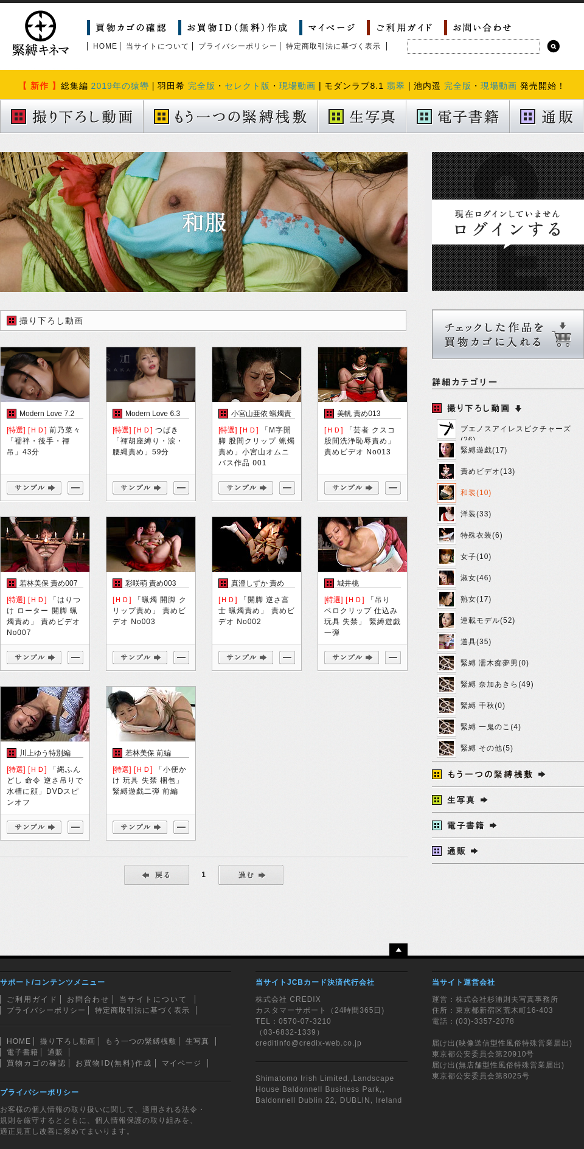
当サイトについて (157, 46)
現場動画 (297, 86)
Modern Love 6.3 (152, 413)
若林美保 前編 (148, 753)
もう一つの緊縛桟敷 (140, 1041)
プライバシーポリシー (237, 46)
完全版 (201, 86)
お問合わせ (88, 999)
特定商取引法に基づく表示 (333, 46)
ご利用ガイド (32, 999)
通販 (55, 1052)
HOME (105, 46)
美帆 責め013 (358, 413)
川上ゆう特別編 (45, 753)
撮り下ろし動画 (68, 1041)
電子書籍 (22, 1052)
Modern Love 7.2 (46, 413)
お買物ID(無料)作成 (113, 1063)
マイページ (181, 1063)
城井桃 (348, 583)
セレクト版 (247, 86)
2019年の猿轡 (120, 86)
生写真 (197, 1041)
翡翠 (396, 86)
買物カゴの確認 (36, 1063)
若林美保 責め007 (48, 583)
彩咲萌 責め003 (150, 583)
